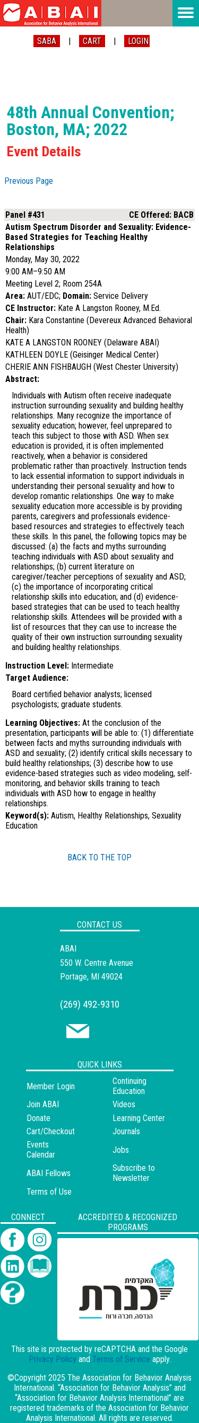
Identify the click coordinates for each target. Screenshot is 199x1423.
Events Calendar (41, 1150)
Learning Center (139, 1118)
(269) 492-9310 (89, 1004)
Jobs (121, 1150)
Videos (124, 1104)
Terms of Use (49, 1192)
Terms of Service (121, 1359)
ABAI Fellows (49, 1173)
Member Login (51, 1086)
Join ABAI (43, 1104)
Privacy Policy (52, 1359)
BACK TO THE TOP (99, 857)
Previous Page (28, 181)
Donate (38, 1118)
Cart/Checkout (51, 1131)
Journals (126, 1131)
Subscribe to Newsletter (134, 1173)
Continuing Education (129, 1086)
